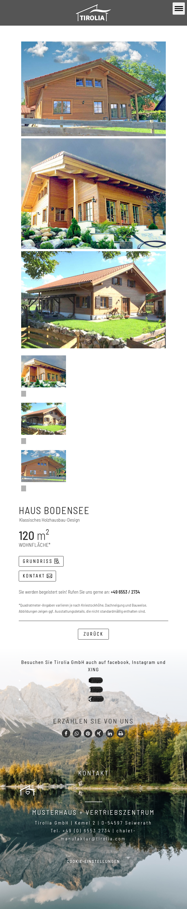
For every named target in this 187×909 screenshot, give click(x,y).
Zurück (93, 634)
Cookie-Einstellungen (93, 861)
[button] (66, 733)
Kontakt (34, 576)
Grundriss (38, 561)
